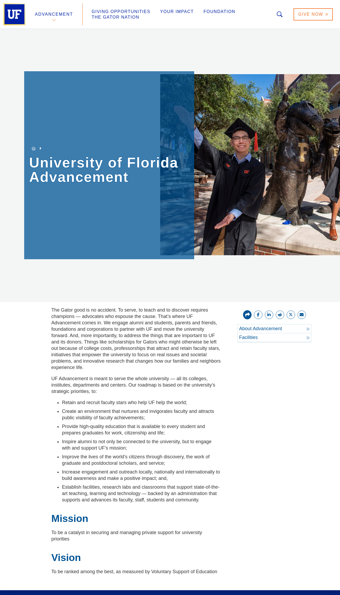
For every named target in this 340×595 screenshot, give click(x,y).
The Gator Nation (115, 17)
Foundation (219, 11)
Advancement (54, 14)
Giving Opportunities (121, 11)
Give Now (313, 14)
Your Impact (177, 11)
